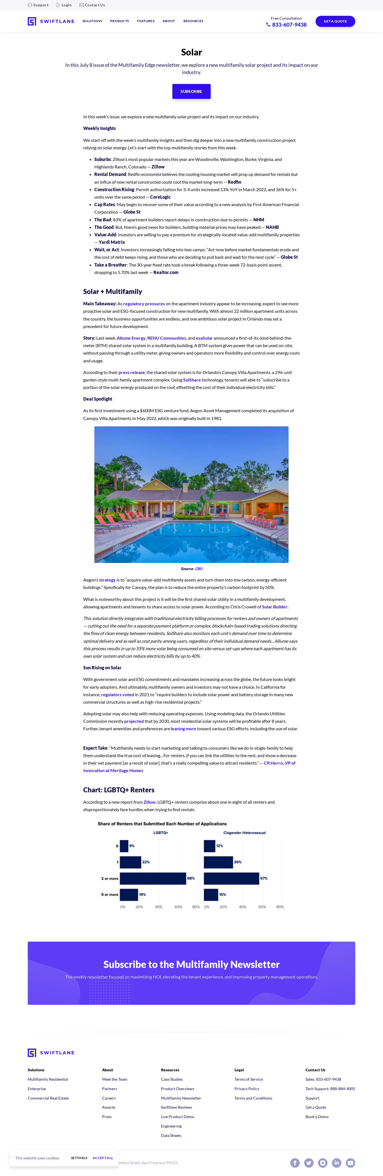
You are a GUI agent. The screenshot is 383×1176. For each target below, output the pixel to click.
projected (134, 721)
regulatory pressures (144, 303)
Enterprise (37, 1088)
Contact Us (95, 4)
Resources (193, 21)
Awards (108, 1107)
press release (132, 372)
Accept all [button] (103, 1158)
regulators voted (117, 694)
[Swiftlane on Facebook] (295, 1163)
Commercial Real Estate (48, 1098)
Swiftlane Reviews (176, 1107)
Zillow (149, 802)
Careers (109, 1098)
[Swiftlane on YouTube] (350, 1163)
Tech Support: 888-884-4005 (330, 1088)
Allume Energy (131, 337)
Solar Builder (275, 606)
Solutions (92, 21)
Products (119, 21)
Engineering (171, 1126)
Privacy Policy (247, 1088)
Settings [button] (79, 1158)
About (169, 21)
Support (40, 4)
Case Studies (172, 1079)
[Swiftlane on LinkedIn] (336, 1163)
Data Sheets (171, 1135)
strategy (107, 579)
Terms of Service (249, 1079)
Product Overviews (177, 1088)
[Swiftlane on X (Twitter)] (309, 1163)
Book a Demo (317, 1116)
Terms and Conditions (253, 1098)
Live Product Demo (177, 1116)
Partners (109, 1088)
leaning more (183, 728)
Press (107, 1116)
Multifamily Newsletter (181, 1098)
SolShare (192, 379)
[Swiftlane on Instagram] (322, 1163)
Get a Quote (316, 1107)
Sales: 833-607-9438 (323, 1079)
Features (145, 21)
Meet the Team (114, 1079)
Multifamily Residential (48, 1079)
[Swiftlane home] (51, 21)
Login (67, 4)
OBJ (198, 568)
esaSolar (204, 337)
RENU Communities (166, 337)
